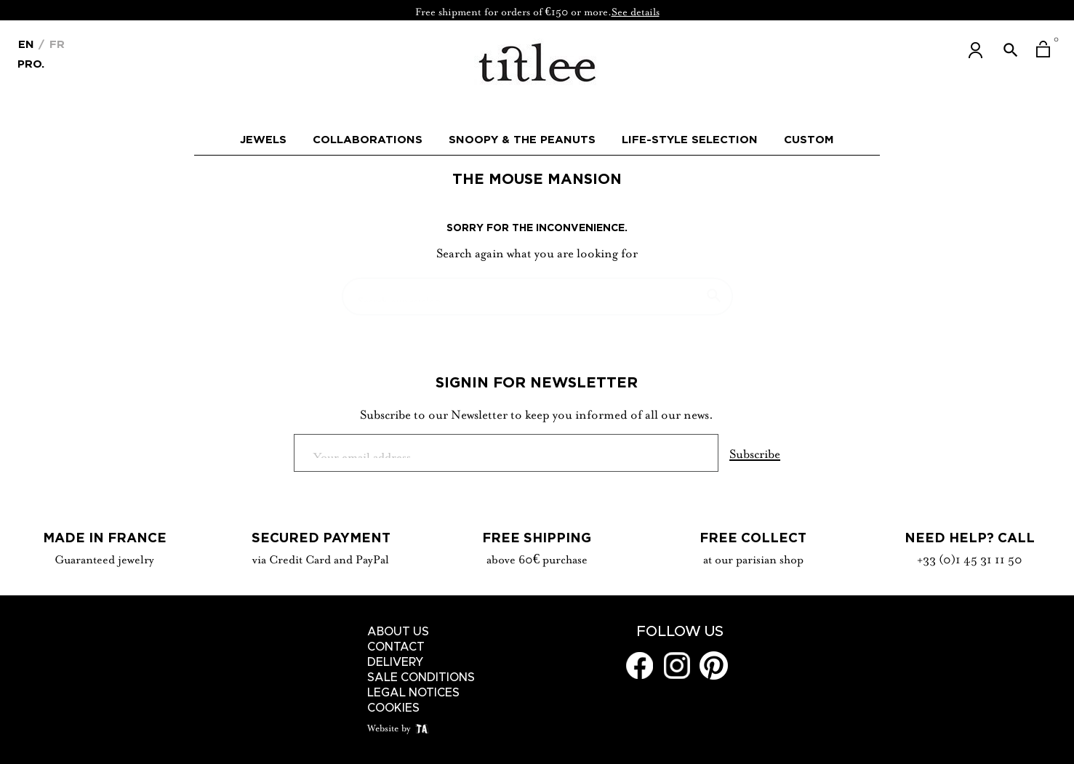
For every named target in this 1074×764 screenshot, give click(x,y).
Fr (55, 44)
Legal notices (413, 693)
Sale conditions (421, 677)
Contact (396, 647)
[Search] (537, 289)
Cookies (393, 708)
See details (636, 10)
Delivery (395, 662)
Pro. (30, 63)
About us (398, 632)
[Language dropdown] (26, 43)
